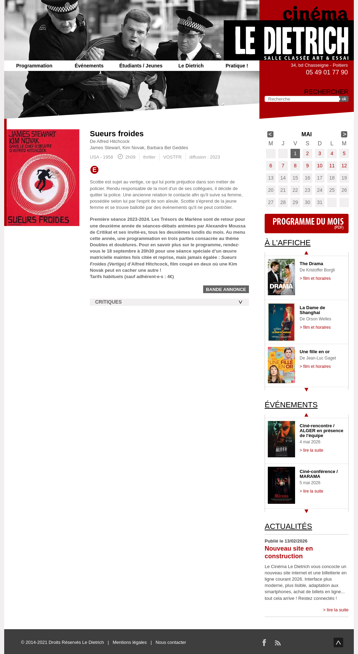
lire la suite (338, 609)
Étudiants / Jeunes (141, 65)
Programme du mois (307, 223)
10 (320, 165)
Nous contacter (171, 642)
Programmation (34, 65)
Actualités (288, 526)
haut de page (338, 642)
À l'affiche (287, 242)
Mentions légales (130, 642)
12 (344, 165)
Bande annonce (226, 289)
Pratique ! (236, 65)
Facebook (264, 642)
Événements (89, 65)
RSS (277, 642)
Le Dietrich (190, 65)
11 (332, 165)
